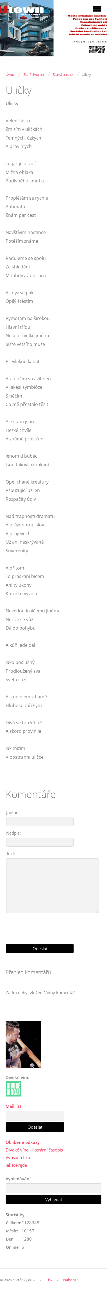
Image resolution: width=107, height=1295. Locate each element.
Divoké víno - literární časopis (34, 1150)
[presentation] (53, 926)
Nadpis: (13, 833)
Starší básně (63, 74)
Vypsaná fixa (18, 1157)
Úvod (10, 74)
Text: (10, 853)
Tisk (49, 1279)
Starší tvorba (33, 74)
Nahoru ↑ (71, 1279)
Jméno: (13, 812)
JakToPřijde (16, 1165)
